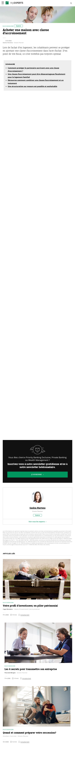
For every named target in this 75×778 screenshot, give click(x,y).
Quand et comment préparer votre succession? (29, 733)
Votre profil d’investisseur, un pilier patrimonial (30, 606)
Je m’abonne (36, 474)
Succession (8, 26)
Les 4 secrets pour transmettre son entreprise (31, 669)
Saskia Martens (8, 42)
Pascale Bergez (10, 673)
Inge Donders (8, 609)
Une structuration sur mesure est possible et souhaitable (32, 86)
